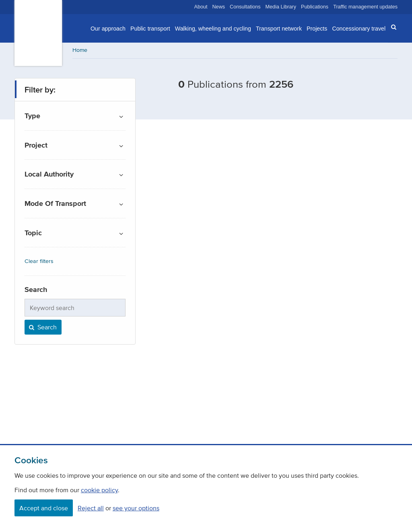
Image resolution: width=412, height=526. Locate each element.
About (201, 7)
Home (79, 50)
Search (42, 327)
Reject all (91, 508)
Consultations (245, 7)
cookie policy (99, 489)
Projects (317, 28)
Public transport (150, 28)
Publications (314, 7)
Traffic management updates (365, 7)
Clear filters (39, 261)
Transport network (279, 28)
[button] (391, 27)
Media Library (281, 7)
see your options (136, 508)
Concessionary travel (358, 28)
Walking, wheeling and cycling (213, 28)
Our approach (108, 28)
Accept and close (43, 508)
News (218, 7)
